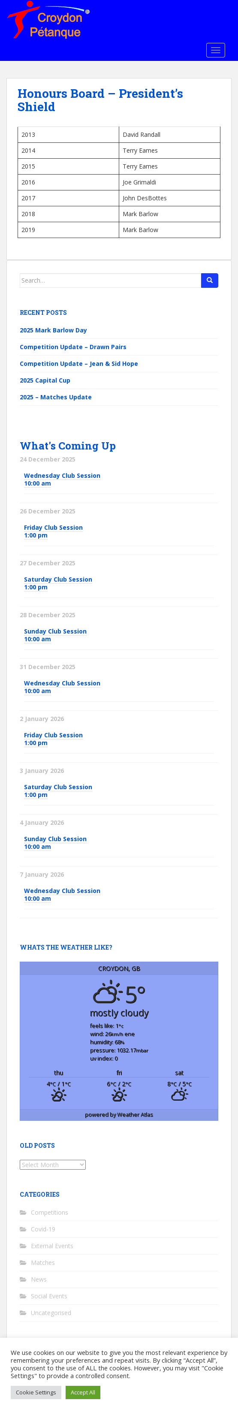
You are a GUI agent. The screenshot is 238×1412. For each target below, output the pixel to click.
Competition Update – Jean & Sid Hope (79, 363)
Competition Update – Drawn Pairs (73, 347)
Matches (43, 1262)
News (39, 1279)
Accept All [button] (83, 1392)
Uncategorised (51, 1313)
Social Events (49, 1296)
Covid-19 (43, 1229)
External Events (52, 1246)
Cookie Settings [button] (36, 1392)
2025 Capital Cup (45, 380)
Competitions (49, 1212)
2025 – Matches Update (56, 397)
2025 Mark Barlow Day (53, 330)
